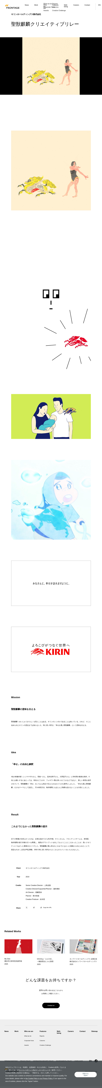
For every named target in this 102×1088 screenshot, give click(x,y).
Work (36, 5)
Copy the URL (47, 908)
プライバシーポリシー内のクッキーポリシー (33, 1070)
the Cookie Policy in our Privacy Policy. (39, 1078)
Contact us (51, 1006)
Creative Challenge (48, 1046)
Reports (44, 1037)
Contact (87, 5)
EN (99, 5)
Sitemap (98, 1032)
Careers (76, 5)
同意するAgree (86, 1074)
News (27, 5)
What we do (28, 1037)
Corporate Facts (30, 1041)
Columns (45, 1041)
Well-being (66, 5)
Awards (27, 1046)
